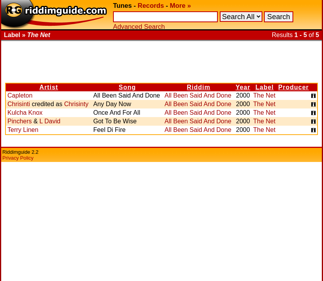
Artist (48, 87)
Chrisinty (76, 104)
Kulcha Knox (25, 112)
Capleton (19, 95)
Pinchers (19, 121)
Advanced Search (139, 26)
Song (127, 87)
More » (180, 5)
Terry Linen (22, 129)
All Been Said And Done (198, 95)
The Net (264, 95)
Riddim (198, 87)
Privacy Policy (18, 158)
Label (264, 87)
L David (50, 121)
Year (242, 87)
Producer (293, 87)
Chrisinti (18, 104)
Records (151, 5)
